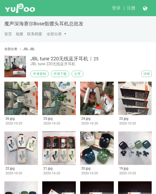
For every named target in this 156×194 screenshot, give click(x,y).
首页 (8, 34)
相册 (19, 34)
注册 (131, 8)
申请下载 (60, 74)
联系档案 (34, 34)
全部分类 (54, 34)
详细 (146, 74)
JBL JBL (29, 49)
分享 (77, 74)
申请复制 (39, 74)
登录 (116, 8)
